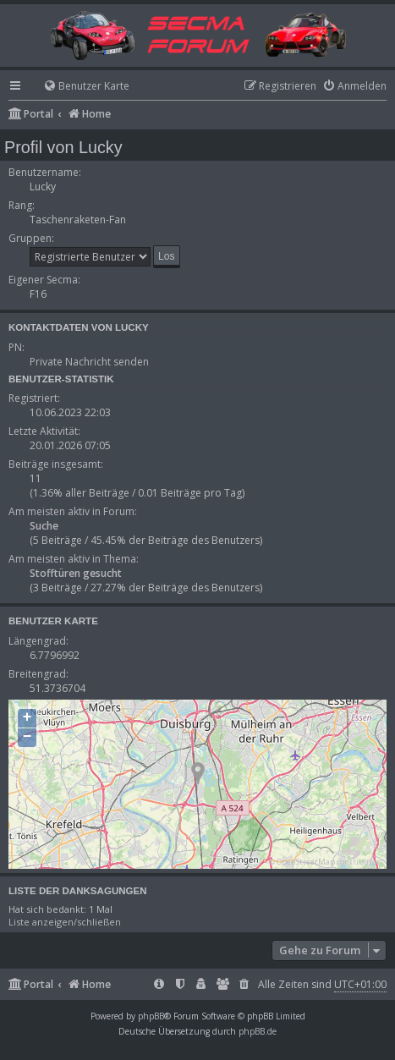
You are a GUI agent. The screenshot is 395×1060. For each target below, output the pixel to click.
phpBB (151, 1016)
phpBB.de (258, 1031)
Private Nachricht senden (89, 361)
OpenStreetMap (306, 861)
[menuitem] (78, 86)
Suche (44, 526)
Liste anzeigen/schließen (64, 921)
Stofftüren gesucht (76, 573)
